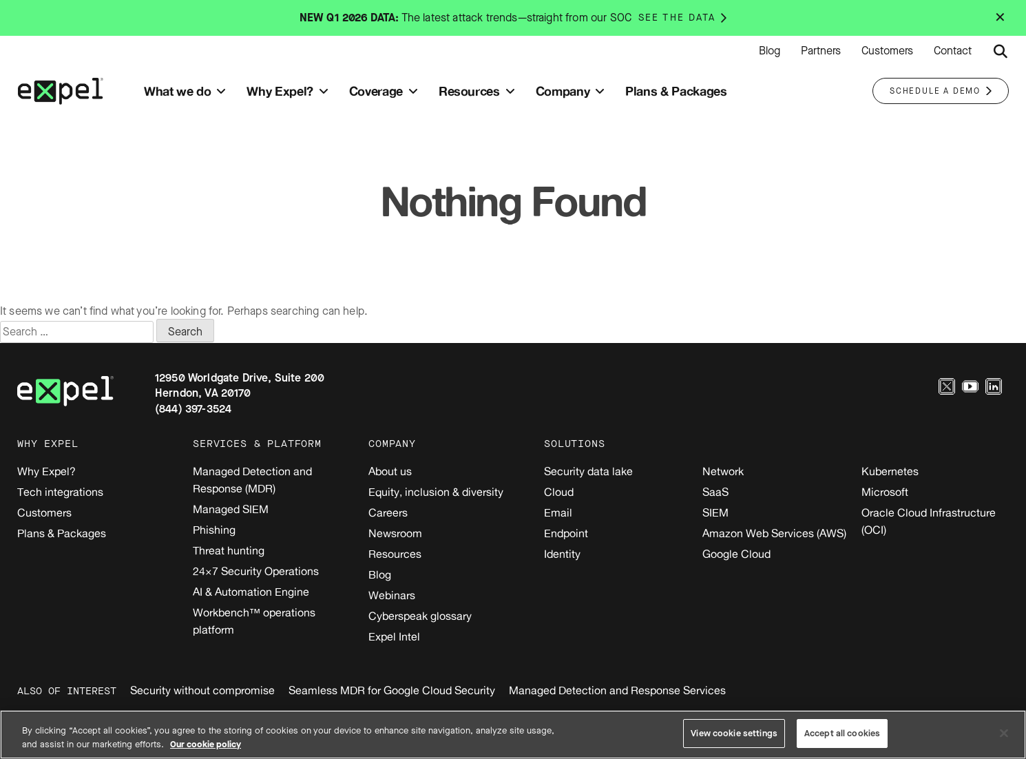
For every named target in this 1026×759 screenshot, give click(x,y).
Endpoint (566, 533)
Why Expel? (46, 471)
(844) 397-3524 (193, 409)
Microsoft (884, 492)
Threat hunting (228, 550)
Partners (821, 51)
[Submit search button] (1000, 52)
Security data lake (588, 471)
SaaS (715, 492)
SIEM (715, 512)
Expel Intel (394, 636)
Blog (769, 51)
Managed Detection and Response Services (617, 690)
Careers (388, 512)
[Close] (1004, 733)
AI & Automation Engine (251, 592)
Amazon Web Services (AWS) (774, 533)
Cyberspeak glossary (420, 616)
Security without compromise (202, 690)
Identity (562, 554)
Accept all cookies (842, 733)
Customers (887, 51)
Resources (394, 554)
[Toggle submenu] (221, 91)
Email (558, 512)
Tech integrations (60, 492)
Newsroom (395, 533)
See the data (676, 17)
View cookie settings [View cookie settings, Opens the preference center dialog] (734, 733)
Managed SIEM (231, 509)
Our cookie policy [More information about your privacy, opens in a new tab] (205, 744)
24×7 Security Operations (256, 571)
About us (390, 471)
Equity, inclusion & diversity (435, 492)
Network (723, 471)
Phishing (214, 530)
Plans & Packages (61, 533)
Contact (953, 51)
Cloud (559, 492)
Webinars (391, 595)
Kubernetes (890, 471)
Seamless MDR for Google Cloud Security (392, 690)
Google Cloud (736, 554)
